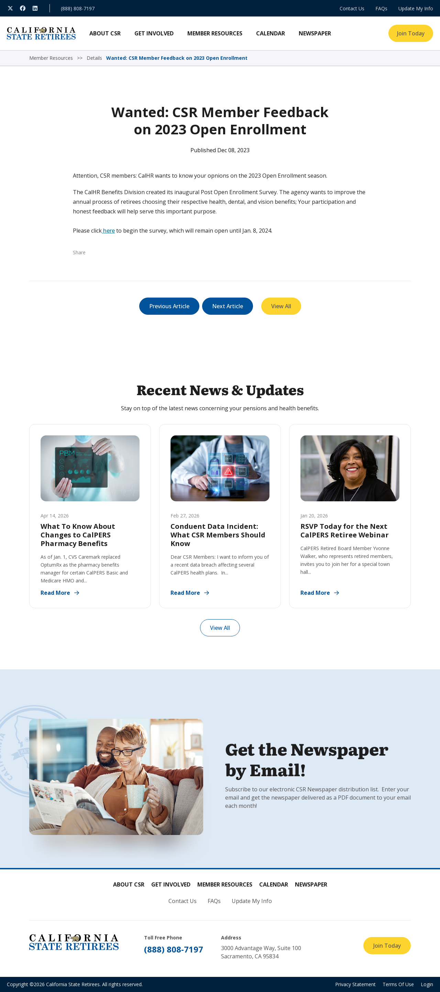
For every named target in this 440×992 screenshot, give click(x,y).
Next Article (227, 306)
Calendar (273, 884)
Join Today (411, 33)
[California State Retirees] (41, 33)
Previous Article (169, 306)
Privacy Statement (355, 984)
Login (427, 984)
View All (281, 306)
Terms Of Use (398, 984)
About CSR (128, 884)
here (108, 230)
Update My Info (415, 8)
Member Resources (224, 884)
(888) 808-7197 (78, 8)
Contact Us (352, 8)
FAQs (381, 8)
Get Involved (170, 884)
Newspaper (311, 884)
